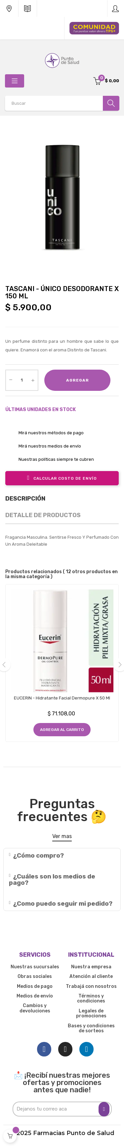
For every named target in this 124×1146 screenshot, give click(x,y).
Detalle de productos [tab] (43, 515)
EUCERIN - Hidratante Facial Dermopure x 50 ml (62, 698)
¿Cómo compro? (38, 855)
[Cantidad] (22, 380)
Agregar (77, 380)
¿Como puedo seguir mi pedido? (62, 903)
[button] (62, 837)
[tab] (62, 855)
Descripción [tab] (25, 498)
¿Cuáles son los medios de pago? (52, 879)
